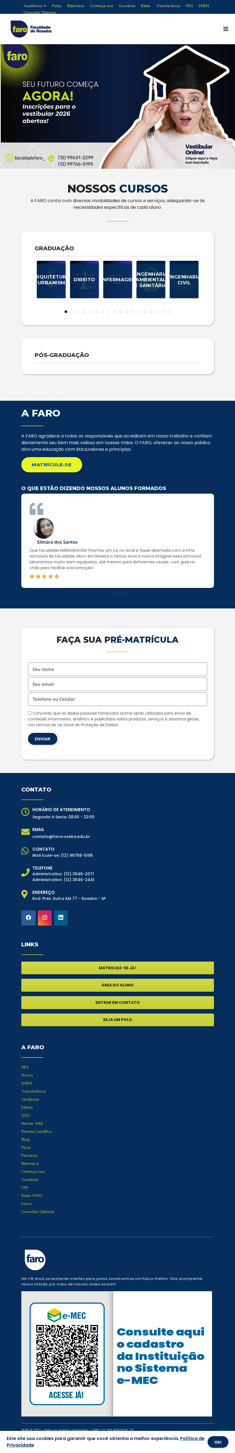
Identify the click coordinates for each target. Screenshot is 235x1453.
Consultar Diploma (40, 12)
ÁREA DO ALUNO (118, 985)
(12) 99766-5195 (77, 855)
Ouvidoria (29, 1179)
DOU (25, 1115)
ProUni (27, 1075)
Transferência (33, 1091)
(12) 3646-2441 (79, 879)
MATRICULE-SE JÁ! (117, 968)
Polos (26, 1147)
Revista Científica (36, 1131)
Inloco (26, 1203)
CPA (25, 1187)
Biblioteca (30, 1163)
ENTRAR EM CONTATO (117, 1002)
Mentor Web (32, 1123)
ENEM (26, 1083)
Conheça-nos (33, 1171)
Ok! (218, 1442)
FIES (25, 1067)
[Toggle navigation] (226, 29)
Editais (27, 1107)
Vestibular (30, 1099)
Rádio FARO (31, 1195)
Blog (25, 1139)
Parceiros (29, 1155)
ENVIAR (42, 738)
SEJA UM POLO (117, 1019)
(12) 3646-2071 (79, 874)
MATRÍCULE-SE (51, 464)
